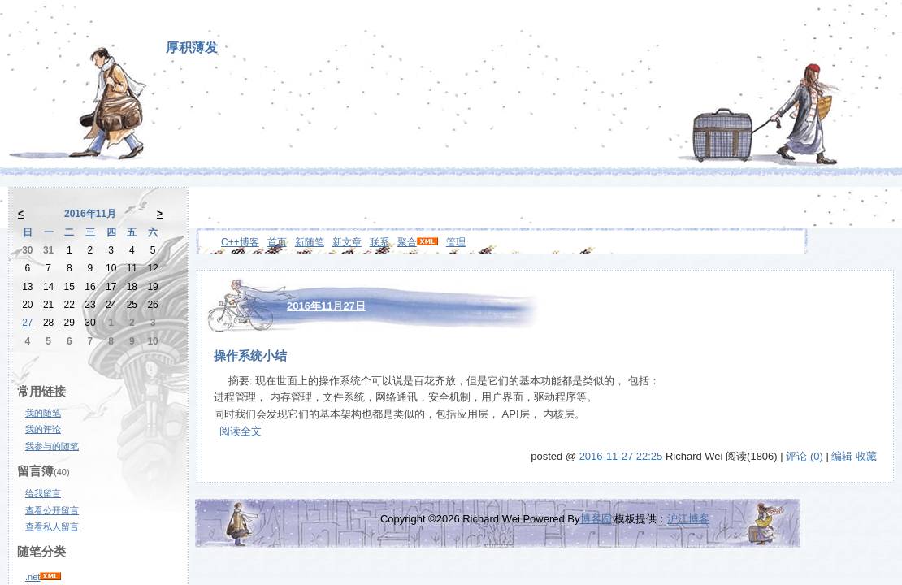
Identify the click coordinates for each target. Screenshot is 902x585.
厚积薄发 (192, 47)
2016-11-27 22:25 (621, 456)
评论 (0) (804, 456)
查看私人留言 (52, 526)
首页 (277, 242)
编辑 (841, 456)
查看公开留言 (52, 510)
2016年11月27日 (326, 306)
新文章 (347, 242)
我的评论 (43, 429)
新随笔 (309, 242)
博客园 (596, 519)
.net (32, 577)
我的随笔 (43, 413)
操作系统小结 (250, 355)
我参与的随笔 (52, 446)
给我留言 (43, 493)
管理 (456, 242)
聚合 (407, 242)
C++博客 (240, 242)
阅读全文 (240, 431)
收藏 (866, 456)
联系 (379, 242)
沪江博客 (688, 519)
